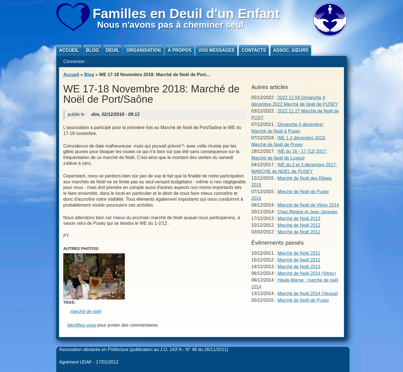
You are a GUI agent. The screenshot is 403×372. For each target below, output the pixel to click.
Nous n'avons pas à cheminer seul (170, 25)
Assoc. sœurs (290, 50)
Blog (92, 50)
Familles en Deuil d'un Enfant (186, 13)
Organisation (143, 50)
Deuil (112, 50)
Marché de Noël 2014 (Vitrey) (306, 273)
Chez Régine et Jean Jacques (307, 211)
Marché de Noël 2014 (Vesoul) (307, 293)
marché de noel (85, 311)
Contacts (254, 50)
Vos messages (216, 50)
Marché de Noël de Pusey (303, 300)
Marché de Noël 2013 (298, 218)
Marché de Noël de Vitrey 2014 (308, 205)
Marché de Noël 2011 (298, 232)
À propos (179, 50)
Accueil (69, 50)
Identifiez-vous (81, 325)
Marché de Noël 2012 (298, 225)
